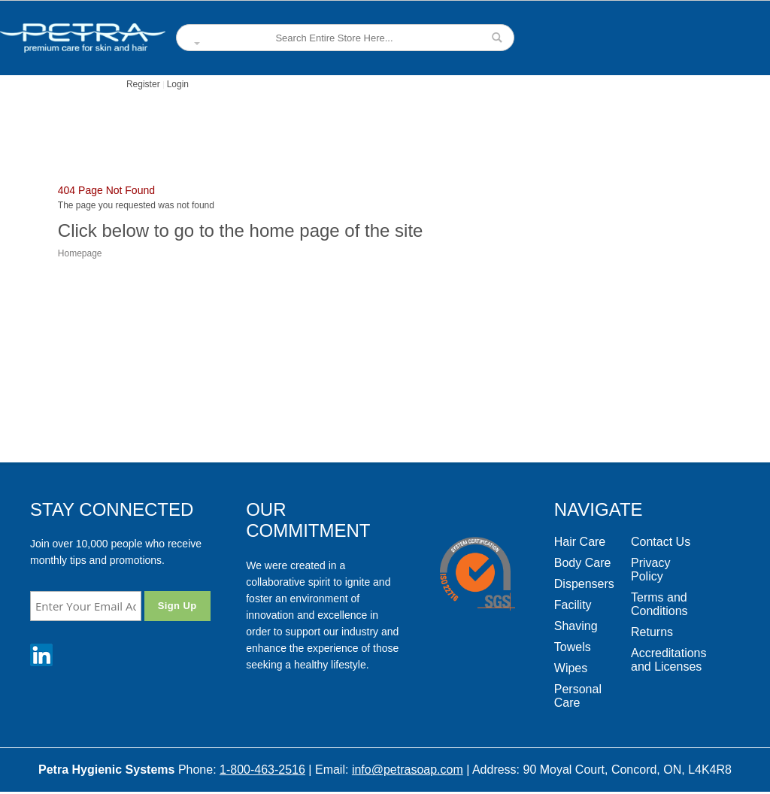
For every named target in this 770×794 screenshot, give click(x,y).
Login (178, 84)
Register (143, 84)
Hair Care (579, 541)
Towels (572, 647)
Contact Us (660, 541)
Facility (573, 605)
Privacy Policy (650, 569)
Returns (652, 632)
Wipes (570, 668)
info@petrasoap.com (407, 769)
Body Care (582, 562)
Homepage (80, 253)
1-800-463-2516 (262, 769)
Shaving (576, 626)
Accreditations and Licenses (669, 660)
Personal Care (578, 696)
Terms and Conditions (659, 604)
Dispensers (584, 583)
